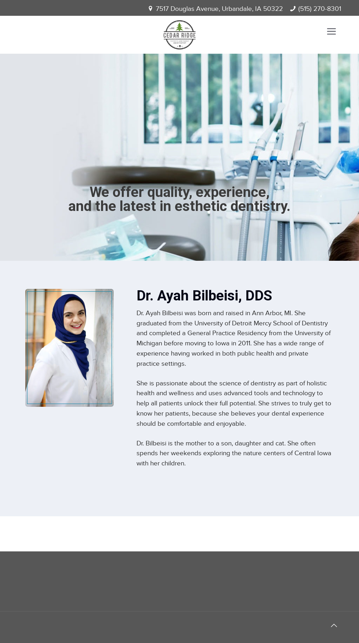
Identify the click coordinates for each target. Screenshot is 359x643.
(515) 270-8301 (319, 9)
